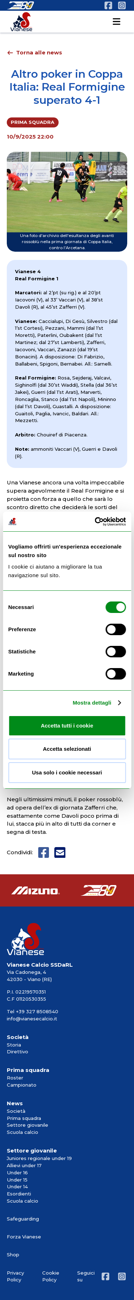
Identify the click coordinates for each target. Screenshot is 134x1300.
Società (16, 1111)
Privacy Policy (15, 1276)
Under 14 (17, 1186)
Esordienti (19, 1194)
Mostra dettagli (92, 703)
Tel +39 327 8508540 (32, 1011)
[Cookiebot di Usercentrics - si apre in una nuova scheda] (95, 521)
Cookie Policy (50, 1276)
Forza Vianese (24, 1236)
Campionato (21, 1085)
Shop (13, 1254)
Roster (15, 1078)
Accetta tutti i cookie (67, 726)
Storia (14, 1045)
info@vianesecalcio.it (32, 1018)
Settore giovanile (27, 1125)
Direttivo (17, 1051)
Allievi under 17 (24, 1165)
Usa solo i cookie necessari (67, 772)
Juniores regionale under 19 (39, 1158)
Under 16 (17, 1172)
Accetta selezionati (67, 749)
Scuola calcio (22, 1132)
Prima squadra (24, 1118)
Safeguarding (23, 1219)
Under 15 (17, 1180)
